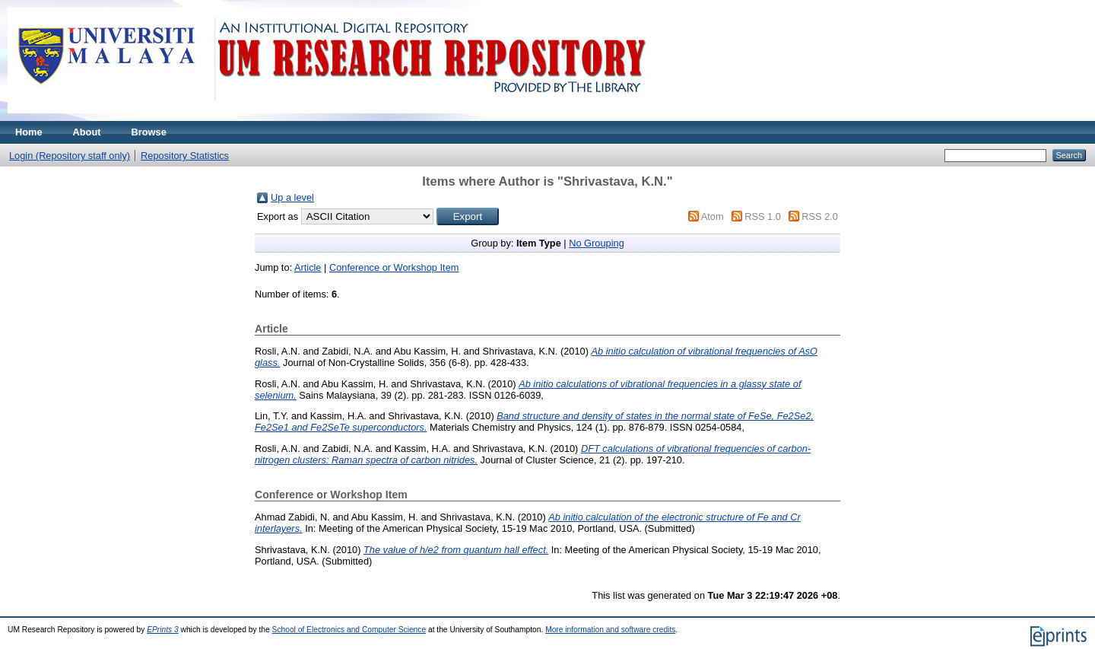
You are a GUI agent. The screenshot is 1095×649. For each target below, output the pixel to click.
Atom (712, 216)
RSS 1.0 (762, 216)
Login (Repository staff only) (69, 155)
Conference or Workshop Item (394, 267)
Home (29, 132)
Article (308, 267)
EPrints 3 (163, 629)
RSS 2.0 (819, 216)
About (87, 132)
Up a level (292, 197)
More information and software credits (610, 629)
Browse (149, 132)
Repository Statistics (185, 155)
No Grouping (596, 243)
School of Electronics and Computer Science (349, 629)
